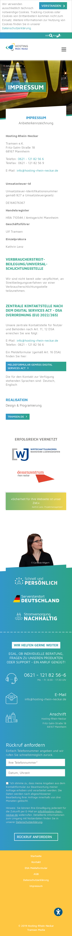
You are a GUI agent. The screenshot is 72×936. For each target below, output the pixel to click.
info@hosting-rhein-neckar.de (37, 170)
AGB (36, 874)
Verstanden (51, 5)
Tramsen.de (16, 416)
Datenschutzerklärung (29, 822)
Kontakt (36, 862)
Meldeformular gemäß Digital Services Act (30, 366)
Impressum (36, 885)
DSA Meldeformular (36, 868)
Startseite (36, 856)
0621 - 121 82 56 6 (31, 159)
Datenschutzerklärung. (17, 28)
